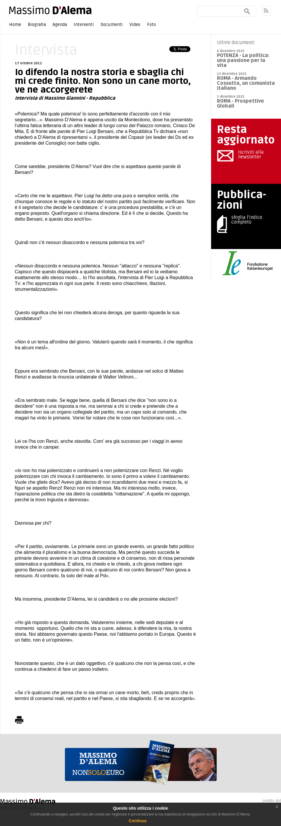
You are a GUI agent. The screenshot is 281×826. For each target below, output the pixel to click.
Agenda (60, 24)
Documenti (112, 24)
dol (278, 800)
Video (135, 24)
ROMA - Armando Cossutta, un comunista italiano (246, 83)
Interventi (84, 24)
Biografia (37, 24)
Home (15, 24)
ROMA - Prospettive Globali (240, 103)
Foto (151, 24)
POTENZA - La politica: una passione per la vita (243, 60)
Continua (137, 820)
